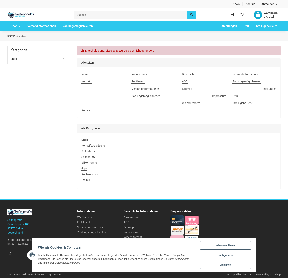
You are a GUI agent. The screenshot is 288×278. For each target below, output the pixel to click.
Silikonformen (89, 162)
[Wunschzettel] (242, 15)
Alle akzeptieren (225, 245)
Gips (84, 168)
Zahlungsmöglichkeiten (91, 232)
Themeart (247, 274)
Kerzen (85, 179)
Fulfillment (83, 222)
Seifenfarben (89, 151)
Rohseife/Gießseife (93, 145)
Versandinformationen (91, 227)
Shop (14, 58)
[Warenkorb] (266, 15)
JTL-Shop (275, 274)
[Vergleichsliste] (232, 15)
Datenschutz (131, 217)
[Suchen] (131, 15)
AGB (126, 222)
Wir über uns (85, 217)
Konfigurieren (225, 255)
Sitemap (129, 227)
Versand (57, 274)
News (236, 4)
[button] (269, 4)
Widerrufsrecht (133, 237)
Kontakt (250, 4)
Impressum (131, 232)
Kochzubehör (89, 174)
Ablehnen (225, 264)
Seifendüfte (88, 157)
